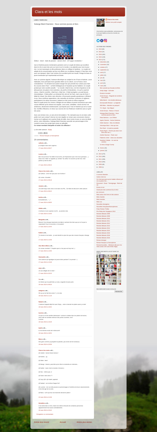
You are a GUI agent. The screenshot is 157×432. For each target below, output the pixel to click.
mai (101, 80)
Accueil (63, 422)
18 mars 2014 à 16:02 (45, 307)
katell (40, 328)
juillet (102, 75)
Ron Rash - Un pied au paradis (109, 128)
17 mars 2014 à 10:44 (45, 226)
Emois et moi (100, 187)
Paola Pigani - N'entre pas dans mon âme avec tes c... (111, 131)
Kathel (41, 232)
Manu (40, 339)
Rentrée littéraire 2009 (103, 216)
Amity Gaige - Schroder (107, 90)
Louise (41, 154)
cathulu (41, 143)
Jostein (41, 186)
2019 (100, 49)
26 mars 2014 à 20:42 (45, 410)
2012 (100, 156)
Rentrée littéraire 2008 (103, 213)
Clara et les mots (48, 12)
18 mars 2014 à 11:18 (45, 295)
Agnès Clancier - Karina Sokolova (110, 120)
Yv (39, 279)
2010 (100, 162)
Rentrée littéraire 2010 (103, 218)
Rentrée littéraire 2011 (103, 221)
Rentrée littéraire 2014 (103, 228)
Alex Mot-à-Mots (44, 246)
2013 (100, 154)
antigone (41, 290)
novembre (103, 64)
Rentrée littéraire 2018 (103, 235)
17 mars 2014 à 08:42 (45, 191)
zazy (40, 268)
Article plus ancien (84, 422)
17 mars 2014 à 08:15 (45, 165)
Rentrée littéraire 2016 (103, 233)
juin (101, 77)
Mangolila (42, 219)
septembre (103, 70)
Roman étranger (101, 240)
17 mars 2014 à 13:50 (45, 251)
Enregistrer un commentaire (45, 414)
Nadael (41, 302)
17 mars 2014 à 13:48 (45, 240)
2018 (100, 51)
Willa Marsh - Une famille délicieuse (110, 100)
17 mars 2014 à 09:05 (45, 202)
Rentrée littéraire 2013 (103, 225)
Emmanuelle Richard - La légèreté (110, 103)
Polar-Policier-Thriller (103, 209)
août (101, 72)
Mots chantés (101, 197)
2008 (100, 167)
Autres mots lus (101, 177)
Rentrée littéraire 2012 (103, 223)
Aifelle (41, 208)
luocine (41, 313)
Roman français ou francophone (49, 135)
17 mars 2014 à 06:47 (45, 148)
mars (102, 85)
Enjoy (50, 129)
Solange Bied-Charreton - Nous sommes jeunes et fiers (109, 114)
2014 (100, 59)
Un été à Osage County (107, 144)
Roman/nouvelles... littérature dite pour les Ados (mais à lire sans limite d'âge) (109, 245)
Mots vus (99, 202)
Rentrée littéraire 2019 (103, 238)
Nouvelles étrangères (103, 204)
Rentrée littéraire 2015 (103, 230)
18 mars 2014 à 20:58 (45, 344)
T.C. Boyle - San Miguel (107, 108)
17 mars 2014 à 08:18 (45, 180)
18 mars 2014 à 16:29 (45, 322)
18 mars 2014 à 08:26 (45, 284)
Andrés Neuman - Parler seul (108, 135)
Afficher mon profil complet (114, 22)
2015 (100, 57)
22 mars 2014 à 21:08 (45, 397)
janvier (102, 150)
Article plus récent (41, 422)
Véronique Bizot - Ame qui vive (109, 125)
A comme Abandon (102, 174)
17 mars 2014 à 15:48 (45, 262)
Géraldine (42, 403)
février (102, 148)
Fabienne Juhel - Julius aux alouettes (111, 137)
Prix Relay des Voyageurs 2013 (106, 211)
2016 (100, 54)
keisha (41, 197)
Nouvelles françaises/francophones (107, 206)
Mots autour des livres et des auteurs (108, 194)
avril (101, 83)
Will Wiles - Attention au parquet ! (110, 105)
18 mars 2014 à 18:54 (45, 333)
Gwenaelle (42, 257)
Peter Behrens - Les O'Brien (108, 117)
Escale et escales (105, 93)
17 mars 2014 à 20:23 (45, 273)
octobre (102, 67)
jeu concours (100, 192)
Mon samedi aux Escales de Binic (110, 88)
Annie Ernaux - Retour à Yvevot (109, 110)
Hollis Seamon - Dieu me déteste (110, 123)
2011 (100, 159)
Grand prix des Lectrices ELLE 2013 (107, 189)
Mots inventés (101, 199)
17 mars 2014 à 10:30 (45, 213)
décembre (103, 62)
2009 (100, 164)
